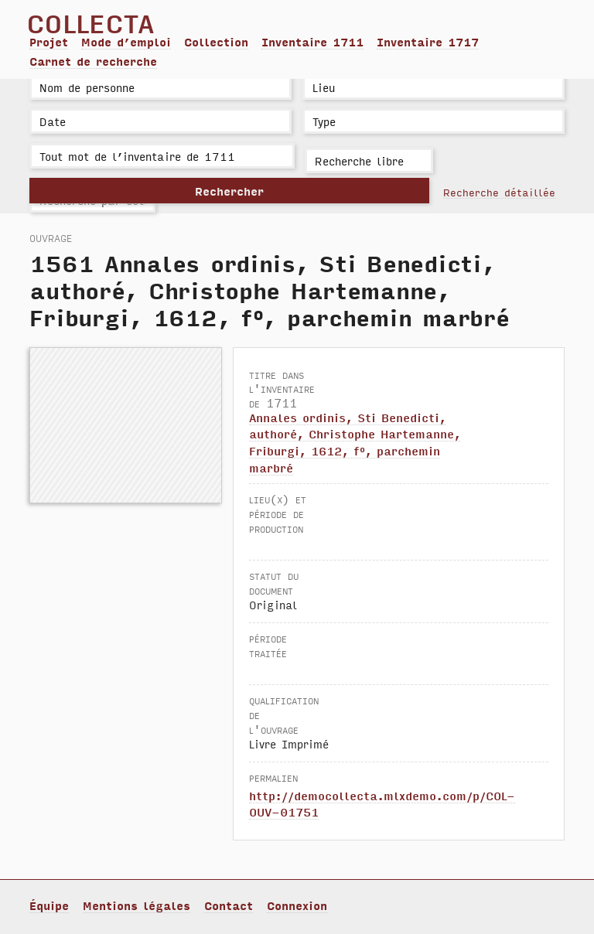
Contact (228, 905)
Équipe (49, 905)
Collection (216, 42)
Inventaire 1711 (312, 42)
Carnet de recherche (93, 61)
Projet (48, 42)
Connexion (297, 905)
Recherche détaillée (499, 192)
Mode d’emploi (126, 42)
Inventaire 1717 (428, 42)
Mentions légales (136, 905)
